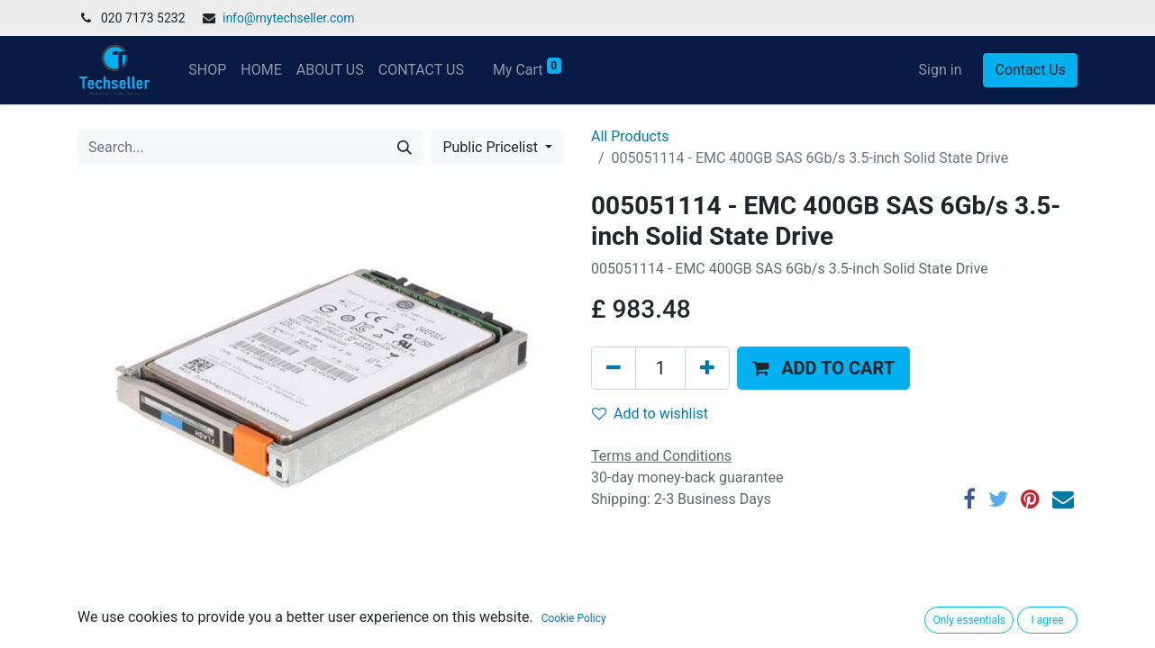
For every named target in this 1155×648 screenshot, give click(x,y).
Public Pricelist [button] (491, 147)
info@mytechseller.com (289, 18)
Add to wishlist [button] (650, 413)
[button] (823, 368)
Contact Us (1030, 69)
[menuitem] (207, 70)
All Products (629, 136)
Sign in (940, 69)
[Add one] (707, 368)
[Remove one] (613, 368)
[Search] (404, 147)
